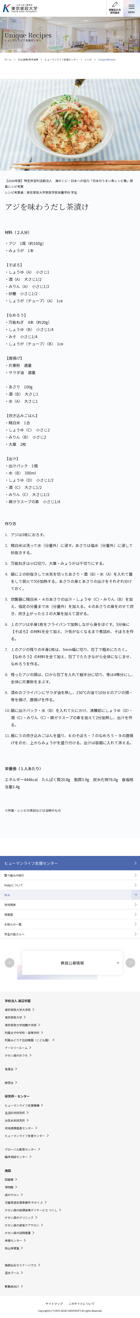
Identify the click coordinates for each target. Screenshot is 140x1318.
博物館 (9, 1187)
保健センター (13, 1240)
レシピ (88, 59)
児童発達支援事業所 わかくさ (24, 1202)
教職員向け (12, 1286)
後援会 (9, 1069)
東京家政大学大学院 (18, 1010)
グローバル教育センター (20, 1149)
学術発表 (10, 905)
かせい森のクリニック (19, 1217)
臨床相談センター (16, 1157)
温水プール (12, 1273)
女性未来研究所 (15, 1120)
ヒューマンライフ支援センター (61, 59)
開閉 (135, 894)
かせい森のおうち (16, 1055)
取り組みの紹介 (14, 875)
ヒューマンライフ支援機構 (22, 1105)
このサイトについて (81, 1303)
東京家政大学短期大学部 (20, 1025)
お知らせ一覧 (13, 924)
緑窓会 (9, 1083)
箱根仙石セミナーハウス (20, 1265)
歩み (7, 895)
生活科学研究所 (15, 1113)
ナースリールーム (16, 1048)
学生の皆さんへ (14, 934)
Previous (9, 963)
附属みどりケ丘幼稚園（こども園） (28, 1040)
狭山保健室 (12, 1248)
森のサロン (12, 1195)
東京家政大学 (13, 1017)
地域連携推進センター (19, 1128)
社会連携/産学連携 (28, 59)
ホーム (8, 59)
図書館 (9, 1179)
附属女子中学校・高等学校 (22, 1033)
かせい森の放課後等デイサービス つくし (31, 1210)
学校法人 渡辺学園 (17, 1000)
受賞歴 (8, 914)
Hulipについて (13, 885)
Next (130, 963)
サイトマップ (54, 1303)
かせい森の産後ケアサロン (22, 1225)
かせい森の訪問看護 (18, 1233)
